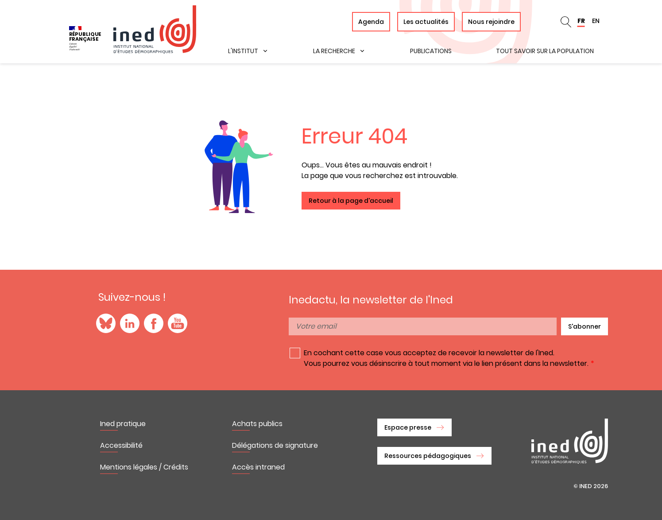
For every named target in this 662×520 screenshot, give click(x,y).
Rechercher (566, 21)
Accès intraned (258, 467)
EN (596, 20)
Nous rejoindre (491, 21)
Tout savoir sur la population (545, 51)
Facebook (154, 323)
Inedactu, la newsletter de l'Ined (371, 300)
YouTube (177, 323)
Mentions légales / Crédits (144, 467)
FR (581, 20)
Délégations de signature (275, 445)
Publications (431, 51)
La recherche (334, 51)
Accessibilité (121, 445)
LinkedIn (130, 323)
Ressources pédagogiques (427, 455)
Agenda (371, 21)
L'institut (243, 51)
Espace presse (407, 427)
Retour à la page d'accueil (351, 200)
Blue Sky (106, 323)
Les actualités (426, 21)
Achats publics (257, 424)
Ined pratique (123, 424)
